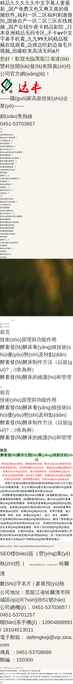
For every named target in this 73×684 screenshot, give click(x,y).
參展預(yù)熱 (50, 583)
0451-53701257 (17, 615)
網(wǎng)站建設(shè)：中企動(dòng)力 (44, 565)
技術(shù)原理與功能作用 (28, 339)
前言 (5, 332)
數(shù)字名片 (15, 583)
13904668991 (57, 622)
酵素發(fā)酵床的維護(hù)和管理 (35, 377)
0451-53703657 (17, 123)
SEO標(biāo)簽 (16, 553)
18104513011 (18, 630)
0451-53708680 (33, 652)
